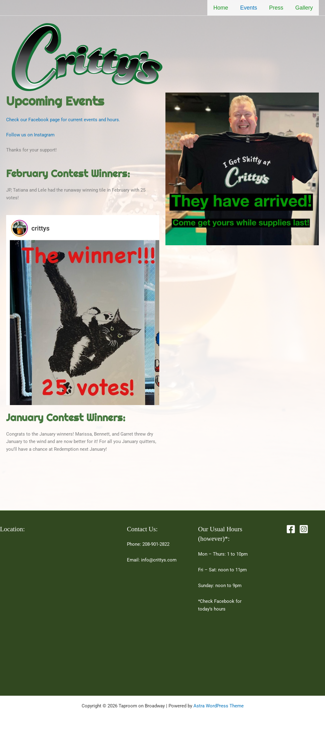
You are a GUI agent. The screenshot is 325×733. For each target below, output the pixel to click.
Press (277, 8)
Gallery (304, 8)
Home (224, 8)
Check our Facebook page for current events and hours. (63, 119)
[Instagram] (303, 529)
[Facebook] (290, 529)
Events (250, 8)
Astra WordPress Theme (218, 706)
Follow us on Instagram (30, 135)
